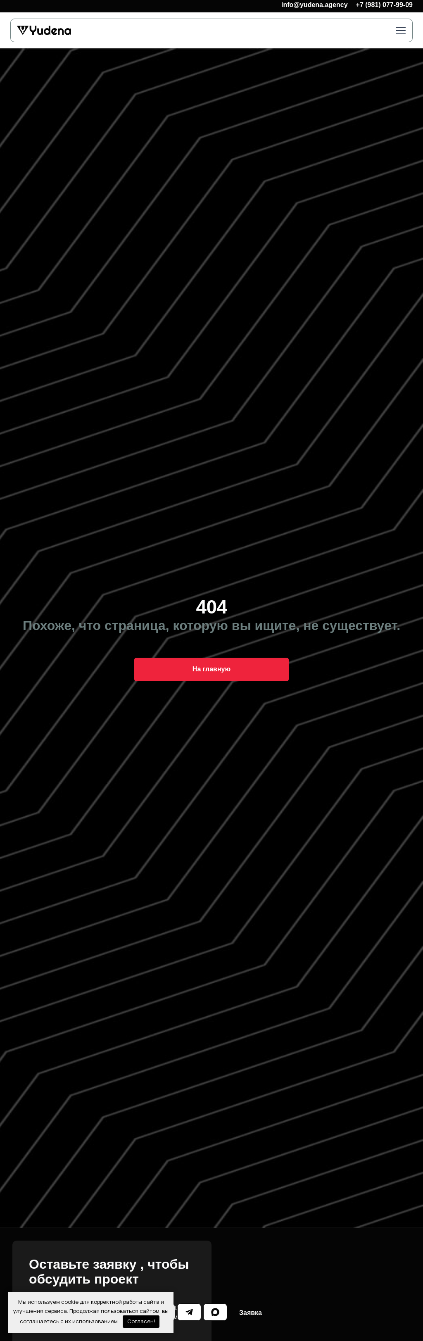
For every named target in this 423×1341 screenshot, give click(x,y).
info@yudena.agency (314, 4)
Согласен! (141, 1321)
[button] (400, 31)
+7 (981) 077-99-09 (384, 4)
